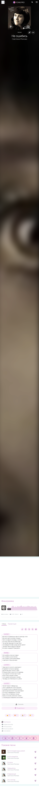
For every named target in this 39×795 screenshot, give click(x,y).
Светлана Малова (19, 39)
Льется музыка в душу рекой (16, 751)
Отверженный (11, 774)
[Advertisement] (19, 577)
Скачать (19, 704)
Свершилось (11, 768)
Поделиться (19, 708)
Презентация (12, 624)
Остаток (10, 762)
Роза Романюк (6, 722)
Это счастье (11, 780)
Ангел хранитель (12, 756)
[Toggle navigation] (36, 2)
